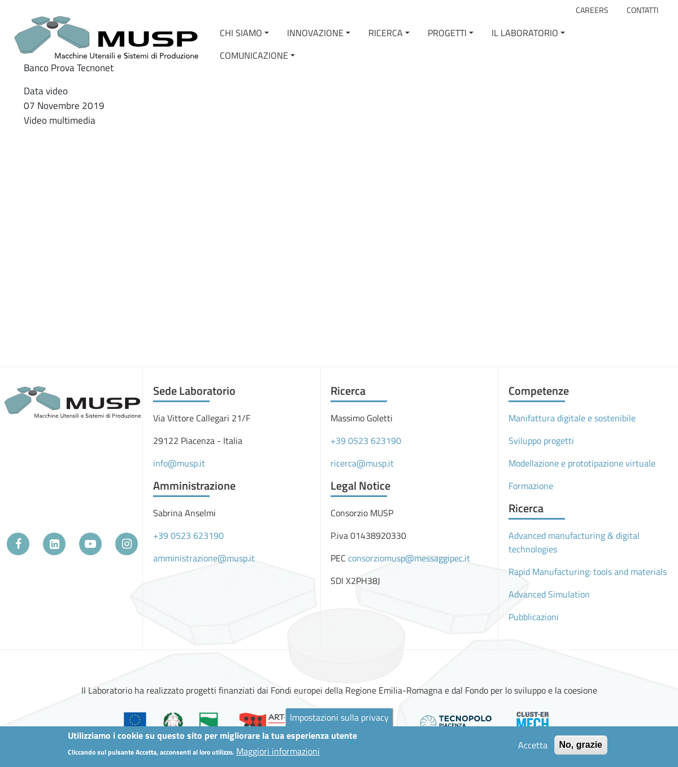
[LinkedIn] (54, 544)
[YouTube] (90, 544)
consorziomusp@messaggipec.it (409, 558)
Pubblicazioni (533, 617)
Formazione (530, 486)
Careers (592, 10)
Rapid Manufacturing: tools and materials (587, 571)
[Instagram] (126, 544)
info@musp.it (179, 463)
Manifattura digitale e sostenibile (572, 418)
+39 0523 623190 (188, 535)
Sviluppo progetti (541, 440)
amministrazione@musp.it (204, 558)
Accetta (532, 745)
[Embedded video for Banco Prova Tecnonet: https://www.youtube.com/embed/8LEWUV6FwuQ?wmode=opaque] (151, 217)
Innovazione (315, 33)
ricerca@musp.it (362, 463)
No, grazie (580, 744)
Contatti (642, 10)
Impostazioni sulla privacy (339, 717)
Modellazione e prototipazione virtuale (581, 463)
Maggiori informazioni (278, 751)
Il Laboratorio (525, 33)
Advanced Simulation (549, 594)
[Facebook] (18, 544)
